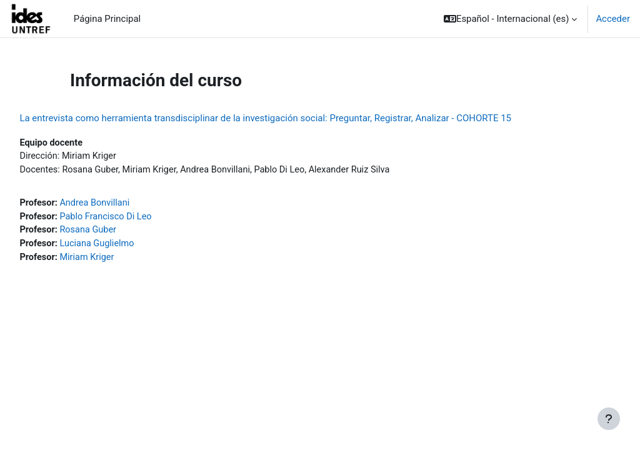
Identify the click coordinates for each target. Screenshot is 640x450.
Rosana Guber (118, 232)
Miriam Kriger (117, 260)
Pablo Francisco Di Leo (136, 218)
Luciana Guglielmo (127, 246)
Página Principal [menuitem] (107, 18)
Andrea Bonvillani (125, 204)
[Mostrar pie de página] (609, 419)
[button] (510, 19)
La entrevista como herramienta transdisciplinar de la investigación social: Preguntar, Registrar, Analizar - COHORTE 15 (293, 118)
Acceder (613, 18)
